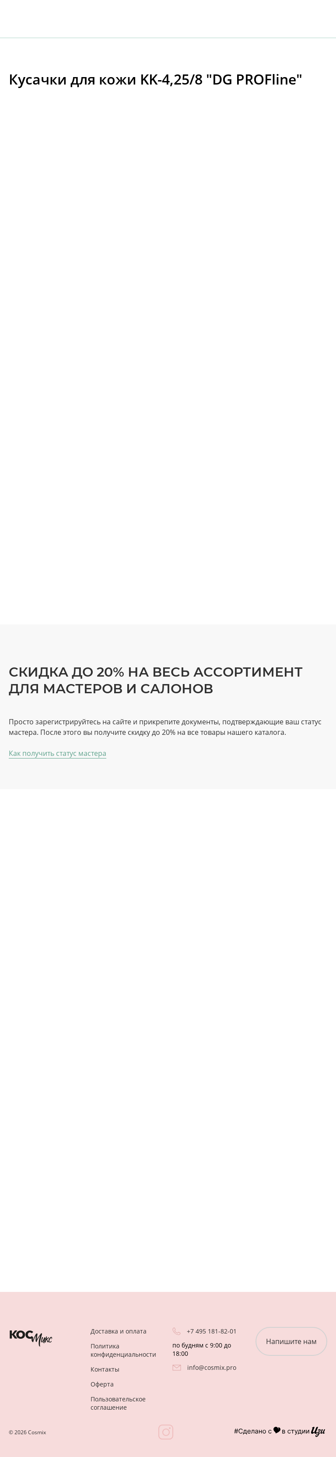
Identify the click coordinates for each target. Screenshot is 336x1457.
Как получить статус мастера (57, 753)
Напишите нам (291, 1341)
